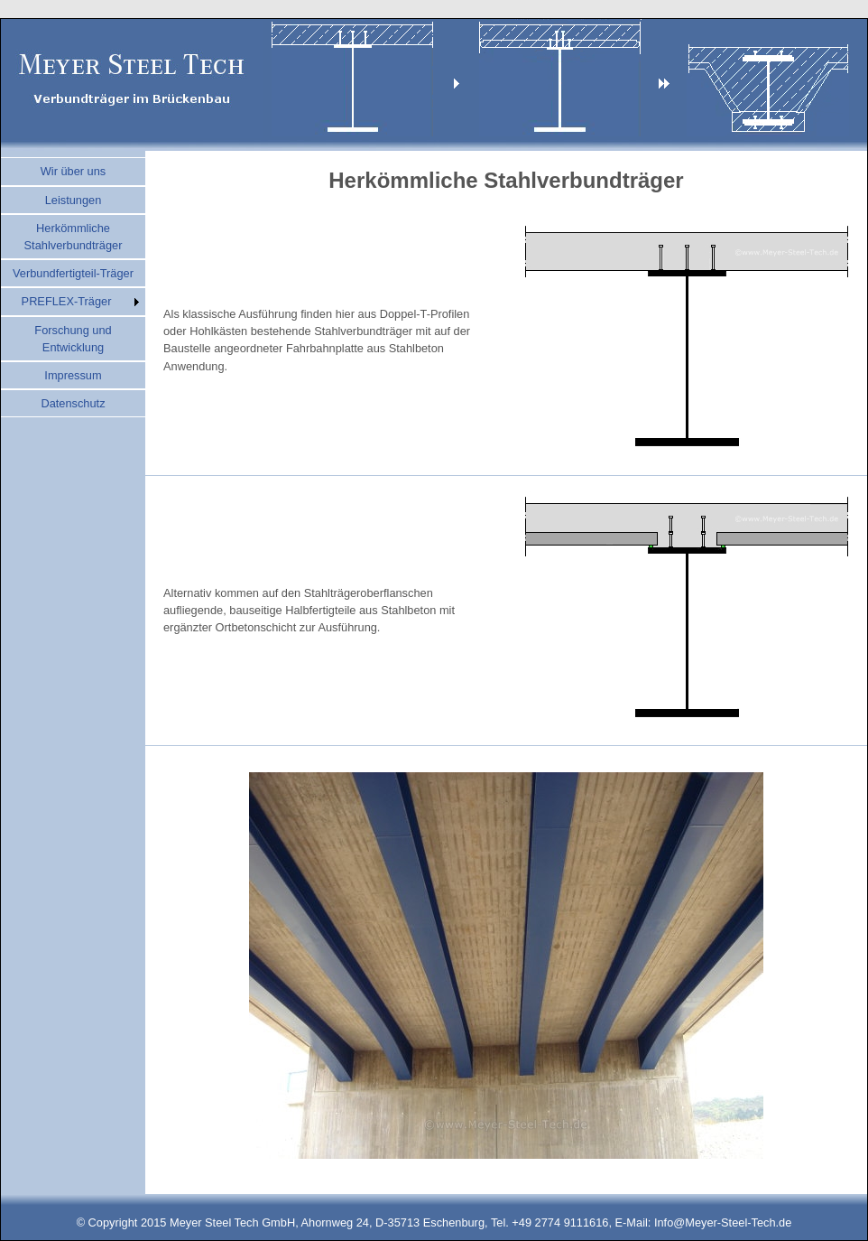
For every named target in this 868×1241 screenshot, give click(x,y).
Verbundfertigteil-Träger (73, 273)
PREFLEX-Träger (67, 301)
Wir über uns (73, 171)
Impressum (72, 375)
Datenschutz (73, 403)
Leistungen (73, 200)
